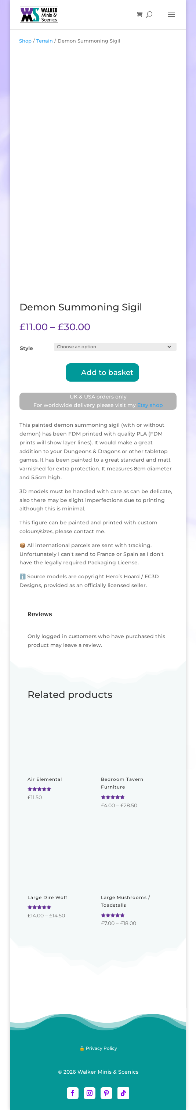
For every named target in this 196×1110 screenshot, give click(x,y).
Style (26, 348)
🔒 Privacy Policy (98, 1048)
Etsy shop (150, 405)
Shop (25, 41)
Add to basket (107, 372)
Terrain (44, 41)
